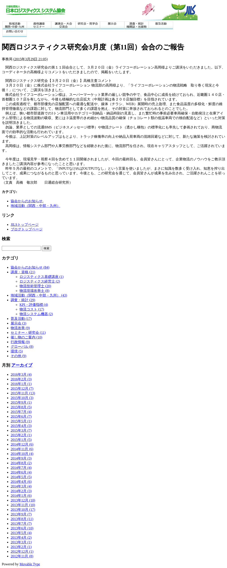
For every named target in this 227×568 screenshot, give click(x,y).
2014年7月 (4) (21, 468)
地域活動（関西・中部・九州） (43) (39, 295)
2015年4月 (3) (21, 426)
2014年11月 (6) (22, 449)
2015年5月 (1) (21, 421)
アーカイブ (21, 365)
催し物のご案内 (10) (26, 337)
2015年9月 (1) (21, 402)
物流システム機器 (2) (36, 314)
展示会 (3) (18, 323)
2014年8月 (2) (21, 463)
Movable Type (30, 564)
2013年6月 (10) (22, 528)
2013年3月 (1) (21, 542)
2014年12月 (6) (22, 444)
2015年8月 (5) (21, 407)
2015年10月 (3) (22, 398)
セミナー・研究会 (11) (28, 332)
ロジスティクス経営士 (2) (40, 281)
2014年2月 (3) (21, 491)
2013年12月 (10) (23, 500)
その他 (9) (18, 356)
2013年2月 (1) (21, 547)
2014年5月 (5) (21, 477)
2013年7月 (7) (21, 523)
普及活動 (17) (21, 318)
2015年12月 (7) (22, 388)
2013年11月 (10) (23, 505)
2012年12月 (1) (22, 551)
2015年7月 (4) (21, 412)
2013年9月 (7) (21, 514)
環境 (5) (17, 351)
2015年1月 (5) (21, 440)
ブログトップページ (27, 229)
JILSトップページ (25, 224)
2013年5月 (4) (21, 533)
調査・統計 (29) (23, 300)
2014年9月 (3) (21, 458)
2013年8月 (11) (22, 519)
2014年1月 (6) (21, 495)
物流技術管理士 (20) (35, 286)
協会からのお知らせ (27, 201)
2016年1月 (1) (21, 384)
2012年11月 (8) (22, 556)
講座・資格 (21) (23, 272)
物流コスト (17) (32, 309)
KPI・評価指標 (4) (34, 305)
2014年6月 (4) (21, 472)
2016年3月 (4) (21, 374)
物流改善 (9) (20, 328)
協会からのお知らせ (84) (30, 267)
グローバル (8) (22, 346)
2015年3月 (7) (21, 430)
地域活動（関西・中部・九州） (35, 206)
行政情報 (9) (20, 342)
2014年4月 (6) (21, 481)
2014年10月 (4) (22, 454)
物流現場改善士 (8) (34, 291)
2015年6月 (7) (21, 416)
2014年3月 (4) (21, 486)
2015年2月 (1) (21, 435)
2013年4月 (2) (21, 537)
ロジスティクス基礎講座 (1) (42, 277)
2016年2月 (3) (21, 379)
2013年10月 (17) (23, 509)
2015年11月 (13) (23, 393)
